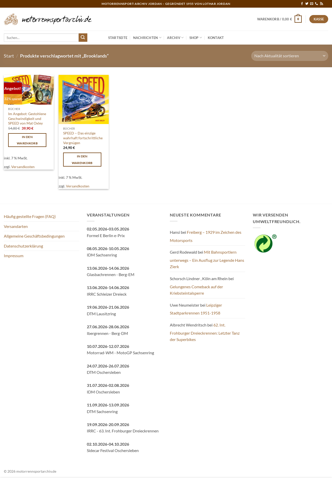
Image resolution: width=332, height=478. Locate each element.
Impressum (13, 255)
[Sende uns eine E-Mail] (311, 4)
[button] (279, 19)
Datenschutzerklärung (23, 245)
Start (9, 56)
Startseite (118, 38)
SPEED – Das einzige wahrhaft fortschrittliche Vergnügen (83, 138)
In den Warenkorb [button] (27, 140)
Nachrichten (147, 37)
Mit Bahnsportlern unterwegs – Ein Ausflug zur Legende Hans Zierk (207, 259)
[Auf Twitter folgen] (306, 4)
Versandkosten (23, 167)
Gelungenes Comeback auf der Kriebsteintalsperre (196, 290)
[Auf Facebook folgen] (301, 4)
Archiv (175, 37)
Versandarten (16, 226)
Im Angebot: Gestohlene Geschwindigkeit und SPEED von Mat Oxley (27, 118)
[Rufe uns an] (316, 4)
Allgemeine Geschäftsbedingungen (34, 236)
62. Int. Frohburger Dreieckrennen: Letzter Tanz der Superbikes (205, 332)
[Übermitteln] (83, 37)
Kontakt (216, 38)
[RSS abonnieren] (321, 4)
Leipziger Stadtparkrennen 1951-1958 (196, 309)
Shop (195, 37)
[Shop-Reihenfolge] (289, 56)
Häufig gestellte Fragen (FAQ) (30, 216)
